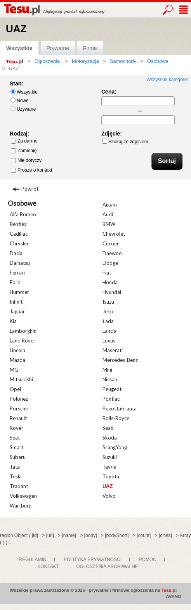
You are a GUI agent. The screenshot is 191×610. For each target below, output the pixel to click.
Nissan (109, 379)
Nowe (19, 100)
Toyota (110, 476)
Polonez (19, 399)
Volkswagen (23, 496)
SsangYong (114, 447)
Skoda (109, 437)
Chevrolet (113, 234)
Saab (108, 428)
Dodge (110, 263)
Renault (18, 418)
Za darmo (24, 141)
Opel (15, 389)
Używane (23, 109)
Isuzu (108, 302)
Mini (107, 370)
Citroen (111, 243)
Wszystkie (19, 48)
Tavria (109, 467)
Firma (90, 48)
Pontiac (111, 399)
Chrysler (19, 243)
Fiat (106, 272)
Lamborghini (24, 331)
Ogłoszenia (47, 61)
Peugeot (112, 389)
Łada (108, 321)
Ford (15, 282)
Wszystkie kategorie (167, 79)
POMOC (147, 559)
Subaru (18, 457)
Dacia (16, 253)
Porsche (19, 408)
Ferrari (17, 272)
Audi (107, 214)
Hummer (19, 292)
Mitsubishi (21, 379)
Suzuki (109, 457)
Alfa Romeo (23, 214)
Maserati (112, 350)
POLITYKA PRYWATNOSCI (93, 559)
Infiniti (17, 302)
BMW (108, 224)
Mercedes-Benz (120, 360)
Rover (16, 428)
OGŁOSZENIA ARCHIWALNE (107, 566)
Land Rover (22, 340)
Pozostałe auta (119, 408)
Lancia (109, 331)
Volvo (109, 496)
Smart (16, 447)
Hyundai (111, 292)
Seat (15, 437)
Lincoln (17, 350)
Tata (15, 467)
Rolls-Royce (115, 418)
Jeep (107, 311)
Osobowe (22, 203)
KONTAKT (48, 566)
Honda (110, 282)
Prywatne (58, 48)
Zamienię (23, 150)
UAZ (107, 486)
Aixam (109, 205)
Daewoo (112, 253)
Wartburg (20, 505)
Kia (13, 321)
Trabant (19, 486)
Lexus (108, 340)
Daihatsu (20, 263)
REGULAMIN (32, 559)
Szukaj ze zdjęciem (125, 141)
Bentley (18, 224)
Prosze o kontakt (31, 170)
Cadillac (19, 234)
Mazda (17, 360)
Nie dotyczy (26, 160)
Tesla (16, 476)
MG (14, 370)
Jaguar (17, 311)
